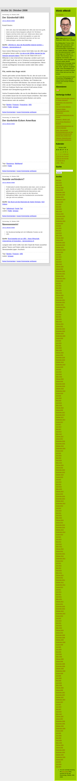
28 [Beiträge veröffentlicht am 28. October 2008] (58, 160)
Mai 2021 (58, 316)
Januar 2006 (59, 747)
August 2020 (59, 338)
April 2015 (59, 486)
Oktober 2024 (60, 218)
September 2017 (60, 419)
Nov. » (62, 162)
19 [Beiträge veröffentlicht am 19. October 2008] (67, 156)
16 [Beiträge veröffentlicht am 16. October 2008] (62, 156)
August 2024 (59, 223)
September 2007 (60, 699)
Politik (10, 107)
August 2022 (59, 281)
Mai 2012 (58, 568)
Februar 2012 (60, 575)
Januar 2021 (59, 326)
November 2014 (60, 498)
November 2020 (60, 331)
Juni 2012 (58, 565)
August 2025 (59, 202)
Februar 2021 (60, 324)
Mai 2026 (58, 180)
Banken (9, 104)
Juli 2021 (58, 312)
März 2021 (59, 321)
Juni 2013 (58, 539)
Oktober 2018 (60, 388)
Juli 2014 (58, 508)
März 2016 (59, 462)
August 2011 (59, 587)
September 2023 (60, 249)
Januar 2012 (59, 577)
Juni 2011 (58, 592)
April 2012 (59, 570)
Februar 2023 (60, 266)
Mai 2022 (58, 288)
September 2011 (60, 585)
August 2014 (59, 506)
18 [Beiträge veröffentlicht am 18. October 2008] (66, 156)
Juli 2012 (58, 563)
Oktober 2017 (60, 417)
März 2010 (59, 628)
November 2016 (60, 443)
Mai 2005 (58, 766)
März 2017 (59, 434)
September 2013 (60, 532)
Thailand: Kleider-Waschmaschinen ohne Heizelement (62, 111)
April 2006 (59, 740)
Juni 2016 (58, 455)
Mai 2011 (58, 594)
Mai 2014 (58, 513)
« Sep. (58, 162)
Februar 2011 (60, 601)
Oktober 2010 (60, 611)
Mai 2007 (58, 709)
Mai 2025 (58, 206)
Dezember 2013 (60, 525)
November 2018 (60, 386)
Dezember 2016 (60, 441)
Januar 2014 (59, 522)
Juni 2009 (58, 649)
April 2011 (59, 596)
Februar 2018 (60, 407)
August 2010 (59, 616)
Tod (21, 208)
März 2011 (59, 599)
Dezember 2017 (60, 412)
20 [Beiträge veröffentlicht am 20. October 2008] (57, 158)
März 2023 (59, 264)
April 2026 (59, 182)
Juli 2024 (58, 225)
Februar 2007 (60, 716)
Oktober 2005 (60, 754)
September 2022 (60, 278)
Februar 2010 (60, 630)
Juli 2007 (58, 704)
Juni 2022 (58, 285)
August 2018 (59, 393)
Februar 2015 (60, 491)
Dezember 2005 (60, 750)
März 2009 (59, 656)
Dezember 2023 (60, 242)
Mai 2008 (58, 680)
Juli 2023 (58, 254)
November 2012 (60, 553)
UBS (30, 104)
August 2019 (59, 367)
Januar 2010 (59, 632)
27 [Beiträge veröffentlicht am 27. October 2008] (57, 160)
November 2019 (60, 360)
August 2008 (59, 673)
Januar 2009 (59, 661)
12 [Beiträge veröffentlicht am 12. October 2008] (67, 154)
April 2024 (59, 233)
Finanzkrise (24, 104)
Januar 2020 (59, 355)
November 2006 (60, 723)
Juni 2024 (58, 228)
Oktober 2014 (60, 501)
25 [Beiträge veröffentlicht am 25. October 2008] (66, 158)
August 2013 (59, 534)
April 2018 (59, 403)
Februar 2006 (60, 745)
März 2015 (59, 489)
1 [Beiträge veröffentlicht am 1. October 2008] (60, 152)
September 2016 (60, 448)
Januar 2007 (59, 719)
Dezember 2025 (60, 192)
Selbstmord (10, 208)
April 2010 (59, 625)
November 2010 (60, 608)
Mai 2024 (58, 230)
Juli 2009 (58, 647)
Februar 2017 (60, 436)
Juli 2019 (58, 369)
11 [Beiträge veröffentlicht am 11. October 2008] (66, 154)
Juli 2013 (58, 537)
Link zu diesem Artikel (8, 20)
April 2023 (59, 261)
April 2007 (59, 711)
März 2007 (59, 714)
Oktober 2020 (60, 333)
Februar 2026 (60, 187)
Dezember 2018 (60, 383)
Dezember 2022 (60, 271)
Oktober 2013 (60, 530)
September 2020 (60, 336)
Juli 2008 (58, 675)
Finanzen (16, 104)
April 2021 (59, 319)
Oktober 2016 (60, 446)
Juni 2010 (58, 620)
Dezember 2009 (60, 635)
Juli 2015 (58, 479)
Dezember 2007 (60, 692)
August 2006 (59, 730)
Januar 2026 (59, 190)
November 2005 (60, 752)
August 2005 (59, 759)
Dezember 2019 (60, 357)
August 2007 (59, 702)
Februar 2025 (60, 214)
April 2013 (59, 544)
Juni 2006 (58, 735)
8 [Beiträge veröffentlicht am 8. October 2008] (60, 154)
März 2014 (59, 517)
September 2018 (60, 391)
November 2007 (60, 695)
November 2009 (60, 637)
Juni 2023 (58, 257)
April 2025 (59, 209)
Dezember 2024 (60, 216)
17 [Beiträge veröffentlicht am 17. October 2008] (64, 156)
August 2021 (59, 309)
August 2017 (59, 422)
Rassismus (10, 163)
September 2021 (60, 307)
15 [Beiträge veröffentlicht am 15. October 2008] (60, 156)
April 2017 (59, 431)
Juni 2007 (58, 707)
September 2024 (60, 221)
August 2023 (59, 252)
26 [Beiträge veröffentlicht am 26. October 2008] (67, 158)
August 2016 (59, 451)
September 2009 (60, 642)
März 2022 (59, 293)
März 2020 (59, 350)
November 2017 (60, 415)
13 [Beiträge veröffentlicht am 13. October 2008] (57, 156)
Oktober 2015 (60, 474)
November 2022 (60, 273)
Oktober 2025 (60, 197)
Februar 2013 (60, 549)
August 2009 (59, 644)
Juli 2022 (58, 283)
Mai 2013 (58, 541)
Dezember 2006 (60, 721)
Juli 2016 (58, 453)
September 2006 (60, 728)
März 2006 (59, 743)
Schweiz (15, 107)
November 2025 (60, 194)
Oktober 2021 (60, 304)
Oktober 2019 (60, 362)
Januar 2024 (59, 240)
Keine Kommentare (8, 112)
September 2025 (60, 199)
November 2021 (60, 302)
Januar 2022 (59, 297)
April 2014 (59, 515)
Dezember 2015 (60, 470)
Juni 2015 (58, 482)
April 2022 (59, 290)
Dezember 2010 (60, 606)
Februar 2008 (60, 687)
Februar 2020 (60, 352)
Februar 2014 (60, 520)
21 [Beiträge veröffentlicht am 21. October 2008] (58, 158)
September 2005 (60, 757)
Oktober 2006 (60, 726)
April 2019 (59, 374)
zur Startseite (59, 14)
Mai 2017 (58, 429)
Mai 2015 (58, 484)
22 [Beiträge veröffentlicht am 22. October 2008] (60, 158)
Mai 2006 (58, 738)
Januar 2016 (59, 467)
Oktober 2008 (60, 668)
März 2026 (59, 185)
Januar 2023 (59, 269)
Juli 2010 (58, 618)
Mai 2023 (58, 259)
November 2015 (60, 472)
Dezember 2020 (60, 328)
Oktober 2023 (60, 247)
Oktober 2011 (60, 582)
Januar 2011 (59, 604)
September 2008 (60, 671)
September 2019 (60, 364)
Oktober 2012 (60, 556)
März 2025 (59, 211)
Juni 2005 (58, 764)
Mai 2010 (58, 623)
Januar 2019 (59, 381)
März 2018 (59, 405)
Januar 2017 (59, 438)
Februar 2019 (60, 379)
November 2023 (60, 245)
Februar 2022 (60, 295)
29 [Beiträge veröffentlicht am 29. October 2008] (60, 160)
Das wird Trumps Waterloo (63, 107)
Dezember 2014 (60, 496)
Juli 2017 (58, 424)
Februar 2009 (60, 659)
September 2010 (60, 613)
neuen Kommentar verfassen (26, 112)
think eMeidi (65, 771)
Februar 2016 (60, 465)
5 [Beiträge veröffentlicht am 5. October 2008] (67, 152)
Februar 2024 (60, 238)
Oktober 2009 (60, 640)
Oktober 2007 (60, 697)
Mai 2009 (58, 652)
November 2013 (60, 527)
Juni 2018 (58, 398)
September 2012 (60, 558)
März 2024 (59, 235)
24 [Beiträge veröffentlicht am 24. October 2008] (64, 158)
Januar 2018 (59, 410)
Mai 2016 (58, 458)
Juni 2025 (58, 204)
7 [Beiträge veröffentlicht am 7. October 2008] (58, 154)
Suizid (17, 208)
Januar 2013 (59, 551)
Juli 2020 (58, 340)
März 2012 (59, 573)
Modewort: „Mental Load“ (63, 119)
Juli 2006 (58, 733)
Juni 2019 (58, 372)
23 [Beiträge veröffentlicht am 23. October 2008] (62, 158)
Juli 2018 (58, 395)
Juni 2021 (58, 314)
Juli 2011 (58, 589)
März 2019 (59, 376)
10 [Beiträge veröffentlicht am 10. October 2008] (64, 154)
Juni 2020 (58, 343)
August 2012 (59, 561)
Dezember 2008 (60, 664)
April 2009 (59, 654)
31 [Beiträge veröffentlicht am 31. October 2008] (64, 160)
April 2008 (59, 683)
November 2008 (60, 666)
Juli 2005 (58, 762)
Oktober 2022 (60, 276)
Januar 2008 (59, 690)
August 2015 (59, 477)
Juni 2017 (58, 427)
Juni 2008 (58, 678)
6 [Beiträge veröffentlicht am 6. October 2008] (56, 154)
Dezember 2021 (60, 300)
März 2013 (59, 546)
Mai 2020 (58, 345)
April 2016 (59, 460)
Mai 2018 (58, 400)
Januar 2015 (59, 494)
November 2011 (60, 580)
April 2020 (59, 348)
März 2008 (59, 685)
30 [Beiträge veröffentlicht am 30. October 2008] (62, 160)
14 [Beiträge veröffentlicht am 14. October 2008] (58, 156)
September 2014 (60, 503)
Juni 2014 (58, 510)
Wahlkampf (18, 163)
